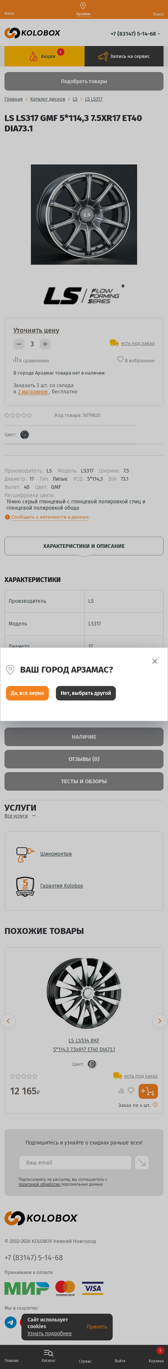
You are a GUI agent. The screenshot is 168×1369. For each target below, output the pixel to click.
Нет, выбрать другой (86, 693)
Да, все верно (27, 693)
